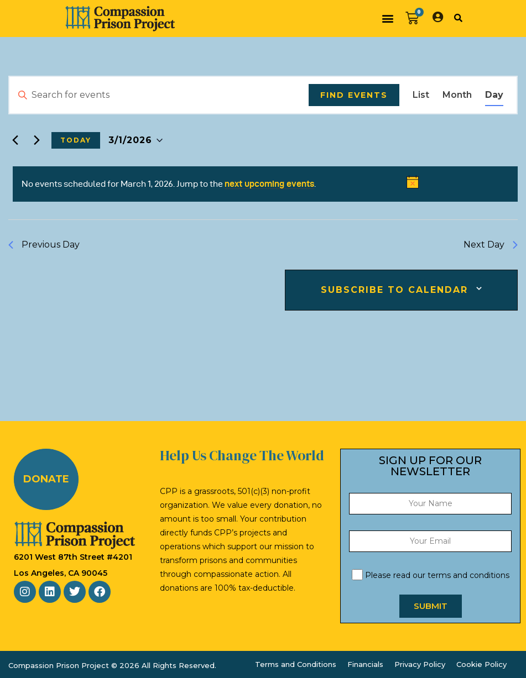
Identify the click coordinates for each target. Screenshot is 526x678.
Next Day (490, 244)
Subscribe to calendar (394, 290)
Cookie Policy (481, 664)
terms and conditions (468, 575)
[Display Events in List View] (421, 95)
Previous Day (44, 244)
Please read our (430, 575)
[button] (388, 18)
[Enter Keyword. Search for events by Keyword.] (159, 95)
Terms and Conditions (295, 664)
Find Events (354, 95)
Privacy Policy (419, 664)
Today (75, 140)
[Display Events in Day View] (494, 95)
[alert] (265, 184)
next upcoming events (269, 183)
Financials (365, 664)
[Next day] (36, 140)
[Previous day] (15, 140)
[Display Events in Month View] (457, 95)
